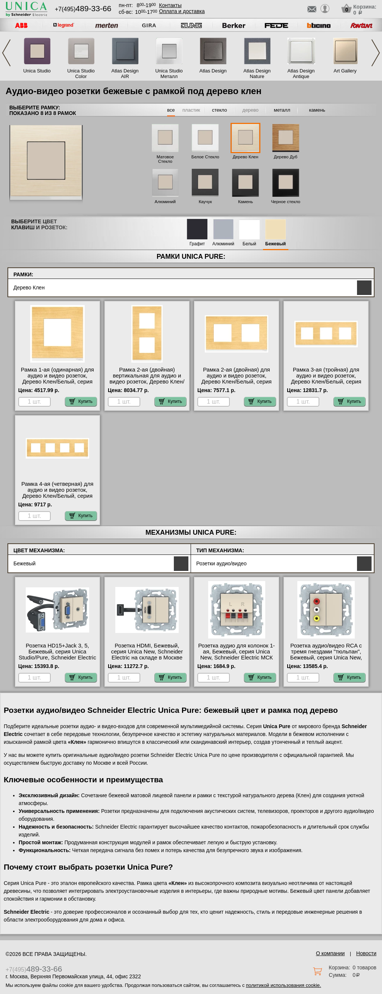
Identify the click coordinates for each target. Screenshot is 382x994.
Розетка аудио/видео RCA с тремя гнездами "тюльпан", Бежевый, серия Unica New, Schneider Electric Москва (326, 655)
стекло (219, 110)
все (171, 110)
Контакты (170, 5)
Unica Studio (37, 71)
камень (317, 110)
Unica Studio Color (81, 73)
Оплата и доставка (181, 11)
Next (375, 52)
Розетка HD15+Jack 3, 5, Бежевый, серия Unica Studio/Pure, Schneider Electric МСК (57, 655)
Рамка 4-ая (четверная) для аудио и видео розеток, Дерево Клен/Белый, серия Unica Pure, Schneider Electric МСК (57, 496)
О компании (330, 953)
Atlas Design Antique (301, 73)
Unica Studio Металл (169, 73)
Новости (366, 953)
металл (282, 110)
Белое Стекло (205, 157)
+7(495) (83, 9)
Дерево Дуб (285, 157)
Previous (6, 52)
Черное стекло (285, 201)
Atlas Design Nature (257, 73)
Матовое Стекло (165, 159)
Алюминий (165, 201)
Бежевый (275, 244)
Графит (197, 244)
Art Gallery (345, 71)
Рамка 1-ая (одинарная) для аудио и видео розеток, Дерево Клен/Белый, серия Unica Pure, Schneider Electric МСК (57, 382)
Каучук (205, 201)
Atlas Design (213, 71)
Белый (249, 244)
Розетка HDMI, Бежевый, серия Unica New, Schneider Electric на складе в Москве (147, 652)
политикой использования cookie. (283, 985)
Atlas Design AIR (125, 73)
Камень (245, 201)
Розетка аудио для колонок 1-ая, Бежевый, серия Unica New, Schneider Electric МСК (236, 652)
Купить (81, 401)
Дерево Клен (246, 157)
